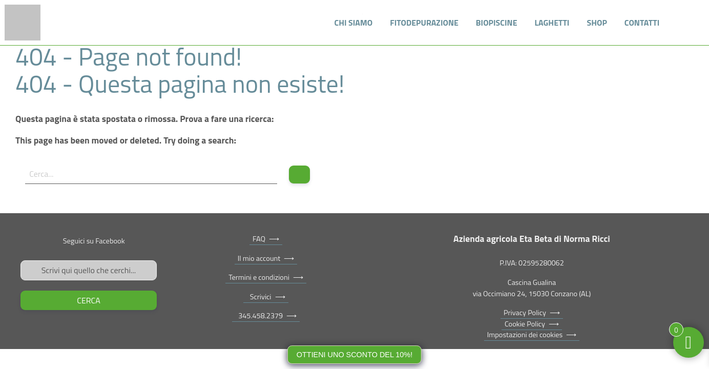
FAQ (259, 238)
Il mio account (259, 258)
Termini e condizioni (258, 277)
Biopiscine (496, 22)
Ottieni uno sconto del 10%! (354, 355)
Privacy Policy (525, 312)
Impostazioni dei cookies (525, 334)
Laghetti (552, 22)
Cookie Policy (525, 324)
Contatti (641, 22)
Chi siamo (353, 22)
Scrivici (258, 296)
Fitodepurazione (424, 22)
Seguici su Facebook (94, 241)
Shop (597, 22)
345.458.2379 (259, 315)
